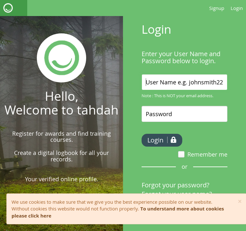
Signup (216, 8)
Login (237, 8)
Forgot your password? (175, 185)
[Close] (240, 201)
